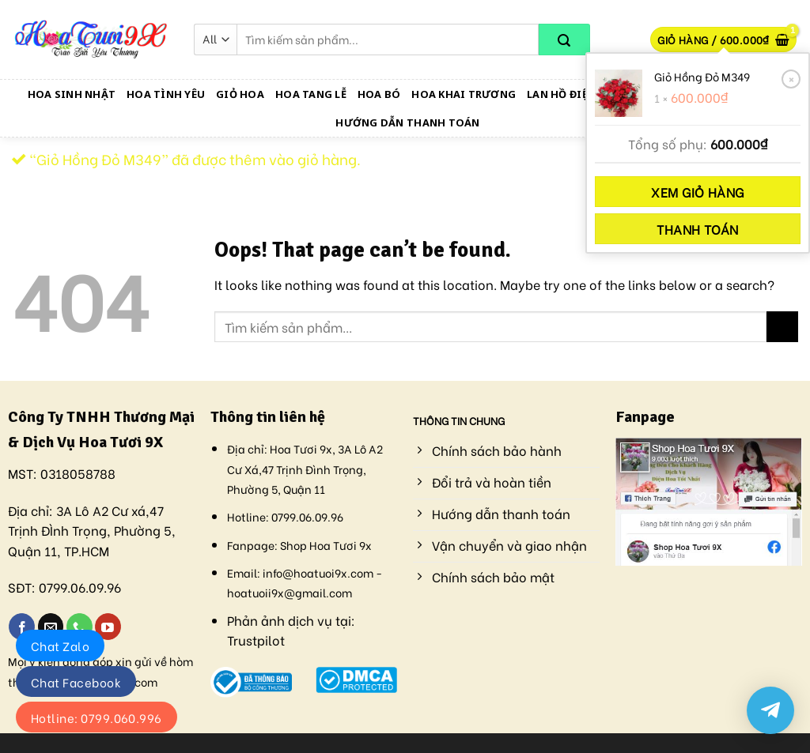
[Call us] (79, 626)
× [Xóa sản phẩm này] (791, 78)
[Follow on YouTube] (108, 626)
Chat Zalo (60, 645)
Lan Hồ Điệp (560, 94)
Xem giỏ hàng (697, 192)
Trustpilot (256, 640)
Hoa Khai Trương (463, 94)
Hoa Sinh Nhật (71, 94)
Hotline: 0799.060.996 (96, 717)
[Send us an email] (51, 626)
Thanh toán (698, 229)
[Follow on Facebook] (22, 626)
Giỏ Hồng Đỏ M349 (702, 77)
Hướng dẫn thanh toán (407, 122)
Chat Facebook (76, 682)
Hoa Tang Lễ (310, 94)
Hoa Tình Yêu (166, 94)
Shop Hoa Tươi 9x (326, 545)
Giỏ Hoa (240, 94)
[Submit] (564, 39)
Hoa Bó (379, 94)
